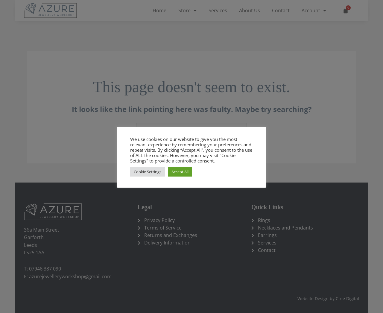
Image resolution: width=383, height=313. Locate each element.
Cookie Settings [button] (147, 171)
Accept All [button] (180, 171)
